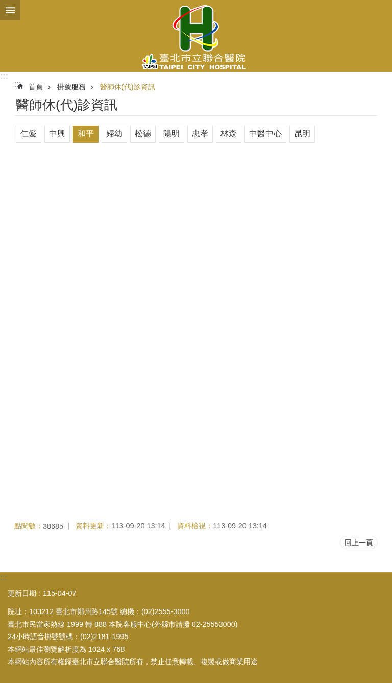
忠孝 (200, 133)
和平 (86, 133)
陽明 (171, 133)
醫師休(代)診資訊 (127, 87)
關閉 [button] (10, 10)
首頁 (36, 87)
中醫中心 (265, 133)
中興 (57, 133)
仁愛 (28, 133)
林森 (228, 133)
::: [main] (17, 84)
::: (4, 76)
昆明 (302, 133)
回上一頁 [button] (359, 542)
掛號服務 (71, 87)
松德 (143, 133)
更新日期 (22, 593)
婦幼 (114, 133)
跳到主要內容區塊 (5, 5)
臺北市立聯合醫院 (196, 36)
